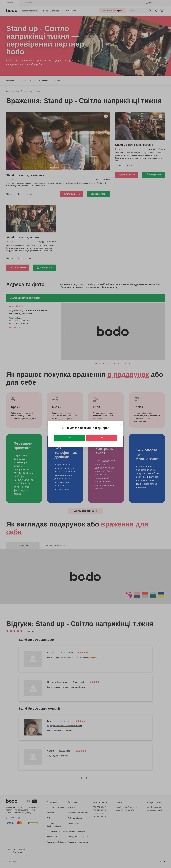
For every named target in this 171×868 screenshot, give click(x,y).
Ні (102, 438)
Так (69, 438)
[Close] (120, 424)
